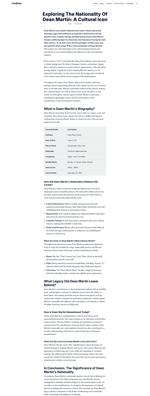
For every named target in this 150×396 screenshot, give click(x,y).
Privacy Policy (119, 3)
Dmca (102, 3)
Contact (109, 3)
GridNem (17, 3)
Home (96, 3)
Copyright (129, 3)
